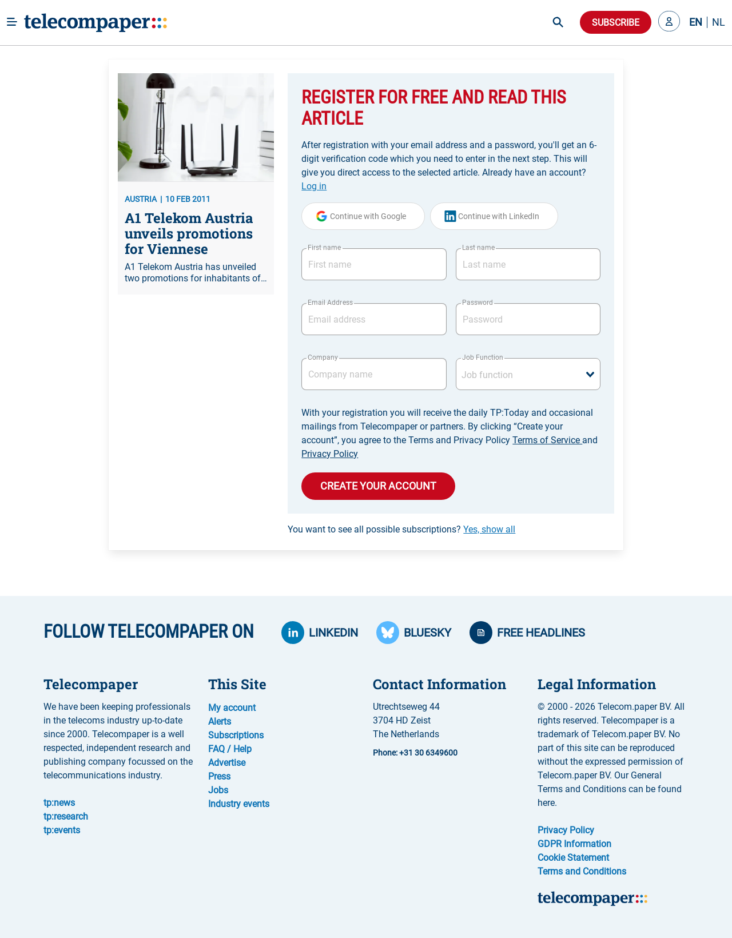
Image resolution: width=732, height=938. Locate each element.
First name (324, 248)
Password (477, 303)
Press (219, 776)
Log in (314, 186)
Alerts (219, 721)
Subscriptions (236, 735)
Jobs (218, 790)
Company (323, 357)
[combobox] (528, 374)
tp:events (61, 830)
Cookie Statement (573, 857)
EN (695, 22)
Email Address (330, 303)
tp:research (65, 816)
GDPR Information (574, 843)
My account (232, 707)
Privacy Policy (329, 453)
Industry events (238, 803)
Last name (478, 248)
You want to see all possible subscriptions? (401, 529)
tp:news (59, 802)
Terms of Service (547, 440)
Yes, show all (489, 529)
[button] (669, 22)
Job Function (482, 357)
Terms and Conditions (582, 871)
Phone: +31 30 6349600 (415, 752)
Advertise (226, 762)
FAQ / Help (230, 749)
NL (718, 22)
